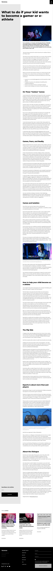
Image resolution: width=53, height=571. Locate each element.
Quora (34, 59)
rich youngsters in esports (41, 334)
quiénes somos (25, 550)
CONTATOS (24, 564)
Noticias (24, 559)
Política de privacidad (38, 562)
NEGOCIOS (24, 552)
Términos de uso (44, 562)
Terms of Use (4, 556)
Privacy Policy (4, 554)
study (26, 114)
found (40, 131)
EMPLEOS (24, 557)
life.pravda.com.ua (34, 496)
